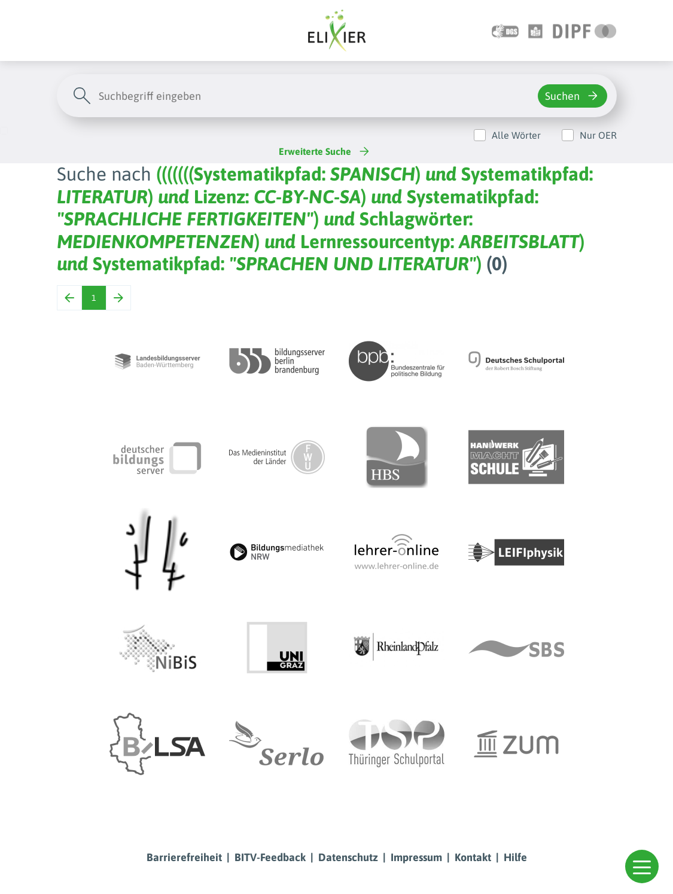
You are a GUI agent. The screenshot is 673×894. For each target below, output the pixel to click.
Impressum (416, 857)
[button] (642, 866)
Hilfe (515, 857)
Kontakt (473, 857)
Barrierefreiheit (184, 857)
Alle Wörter (516, 135)
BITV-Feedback (270, 857)
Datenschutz (348, 857)
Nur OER (598, 135)
